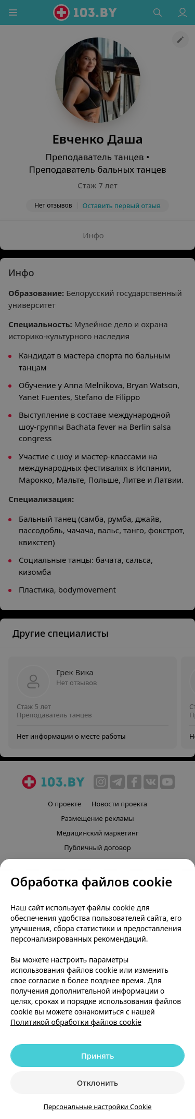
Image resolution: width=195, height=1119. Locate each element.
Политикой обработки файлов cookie (75, 1022)
